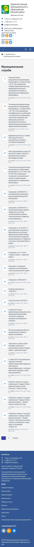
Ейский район (6, 491)
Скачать (12, 97)
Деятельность (6, 498)
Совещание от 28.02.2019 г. (18, 280)
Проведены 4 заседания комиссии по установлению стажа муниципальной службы (19, 268)
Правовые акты (6, 502)
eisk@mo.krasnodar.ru (11, 25)
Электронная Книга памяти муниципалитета (16, 520)
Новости (4, 505)
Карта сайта (5, 513)
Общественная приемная (9, 509)
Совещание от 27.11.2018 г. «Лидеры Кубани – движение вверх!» (19, 255)
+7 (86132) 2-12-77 (10, 22)
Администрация (6, 495)
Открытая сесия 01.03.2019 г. (18, 300)
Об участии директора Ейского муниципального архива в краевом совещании (19, 332)
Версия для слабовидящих (13, 28)
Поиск (3, 516)
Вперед (15, 438)
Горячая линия (9, 30)
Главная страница (7, 488)
